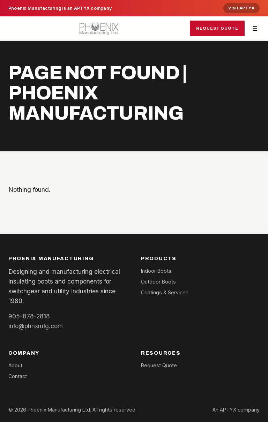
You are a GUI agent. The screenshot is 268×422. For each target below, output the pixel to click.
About (15, 365)
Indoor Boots (156, 271)
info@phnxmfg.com (35, 326)
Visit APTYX (241, 8)
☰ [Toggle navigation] (255, 28)
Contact (17, 376)
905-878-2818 (29, 316)
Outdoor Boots (158, 282)
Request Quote (217, 28)
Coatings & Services (164, 292)
